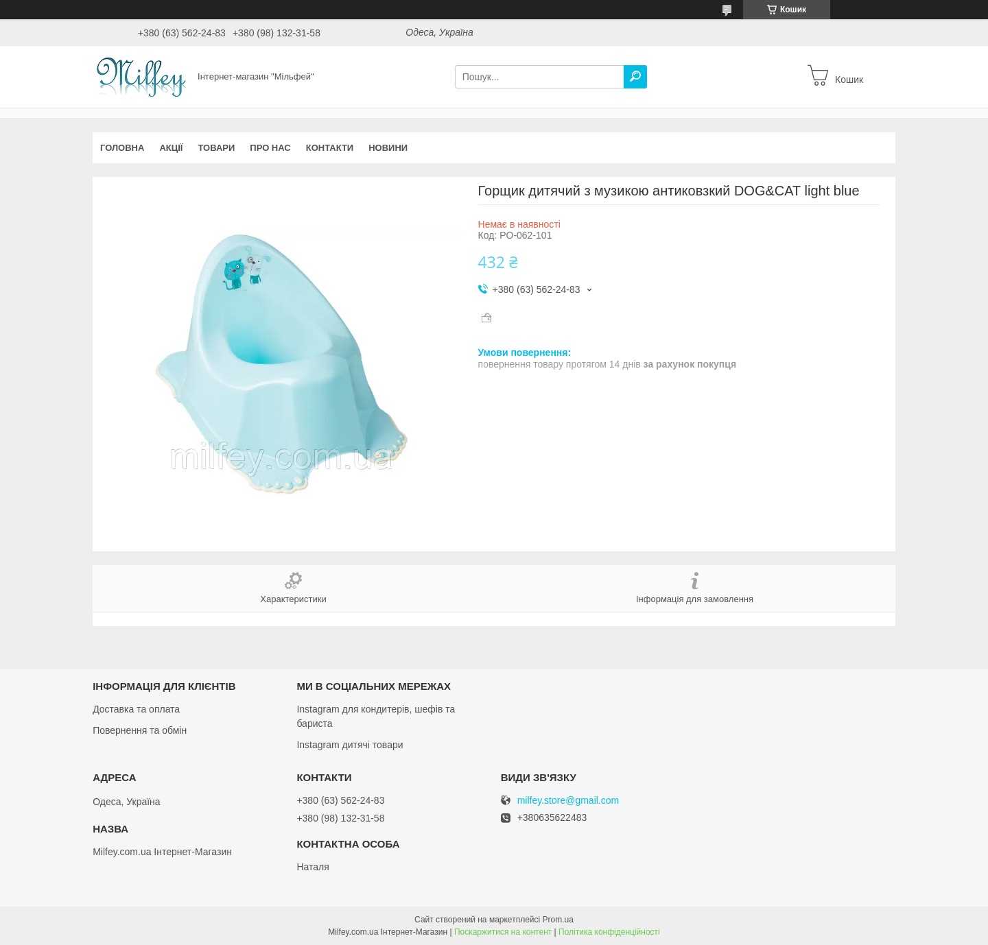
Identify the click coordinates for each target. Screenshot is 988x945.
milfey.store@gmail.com (568, 801)
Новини (388, 148)
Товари (216, 148)
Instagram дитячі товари (349, 744)
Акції (171, 148)
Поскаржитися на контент (503, 932)
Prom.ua (558, 919)
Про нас (270, 148)
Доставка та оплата (136, 709)
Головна (122, 148)
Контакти (330, 148)
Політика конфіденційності (609, 932)
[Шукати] (635, 76)
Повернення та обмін (140, 730)
